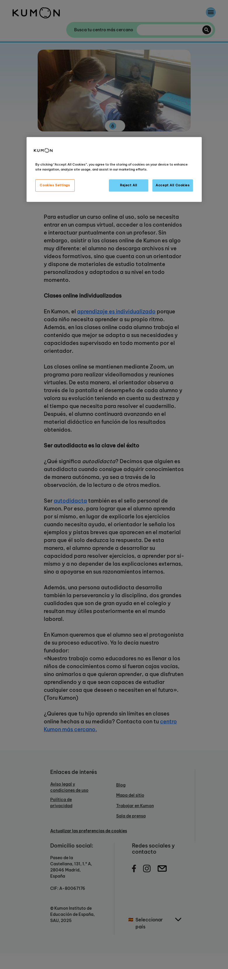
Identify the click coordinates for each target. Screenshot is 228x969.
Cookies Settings (55, 185)
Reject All (128, 185)
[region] (114, 169)
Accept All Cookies (172, 185)
